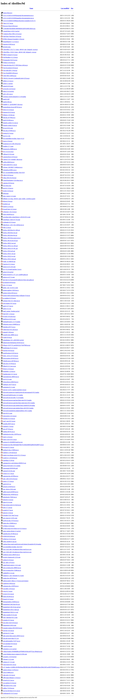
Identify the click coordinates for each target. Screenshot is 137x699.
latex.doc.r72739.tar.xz (9, 363)
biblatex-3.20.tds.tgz (9, 115)
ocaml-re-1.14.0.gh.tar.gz (10, 458)
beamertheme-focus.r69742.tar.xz (12, 107)
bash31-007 (6, 99)
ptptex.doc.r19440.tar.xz (10, 523)
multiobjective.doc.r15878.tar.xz (12, 434)
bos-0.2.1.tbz (6, 136)
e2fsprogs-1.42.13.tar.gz (10, 212)
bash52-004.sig (7, 102)
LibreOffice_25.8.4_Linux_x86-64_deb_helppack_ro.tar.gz (19, 52)
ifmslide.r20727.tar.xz (9, 327)
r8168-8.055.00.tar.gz (9, 536)
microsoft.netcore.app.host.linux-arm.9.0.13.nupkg (17, 400)
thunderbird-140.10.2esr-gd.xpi (12, 607)
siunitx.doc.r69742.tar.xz (10, 578)
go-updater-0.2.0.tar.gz (9, 298)
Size (72, 8)
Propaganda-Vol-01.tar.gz (10, 60)
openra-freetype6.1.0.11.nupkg (11, 465)
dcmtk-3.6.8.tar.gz (8, 191)
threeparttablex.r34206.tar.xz (11, 602)
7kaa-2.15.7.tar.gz (8, 23)
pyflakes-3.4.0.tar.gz (9, 526)
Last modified (65, 8)
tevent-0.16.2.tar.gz (8, 594)
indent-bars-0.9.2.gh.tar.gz (10, 329)
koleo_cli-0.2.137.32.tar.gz (10, 355)
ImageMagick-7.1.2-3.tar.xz (11, 41)
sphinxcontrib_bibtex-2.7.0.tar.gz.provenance (15, 581)
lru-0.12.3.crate (7, 379)
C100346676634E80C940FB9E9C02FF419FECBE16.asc (19, 28)
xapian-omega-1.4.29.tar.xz (10, 670)
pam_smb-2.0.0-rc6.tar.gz (10, 478)
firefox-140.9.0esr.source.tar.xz (11, 238)
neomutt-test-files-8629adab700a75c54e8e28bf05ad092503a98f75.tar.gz (23, 444)
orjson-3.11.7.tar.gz (8, 473)
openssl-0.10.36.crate (9, 471)
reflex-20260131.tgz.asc (10, 541)
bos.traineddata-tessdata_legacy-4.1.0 (13, 138)
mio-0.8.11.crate (7, 413)
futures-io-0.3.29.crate (9, 266)
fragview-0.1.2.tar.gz (9, 264)
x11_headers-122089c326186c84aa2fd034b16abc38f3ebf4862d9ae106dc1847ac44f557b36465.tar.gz (31, 667)
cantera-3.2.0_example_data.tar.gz (12, 159)
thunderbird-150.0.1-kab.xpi (11, 609)
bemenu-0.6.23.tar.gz (9, 112)
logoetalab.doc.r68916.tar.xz (11, 376)
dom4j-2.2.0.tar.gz (8, 206)
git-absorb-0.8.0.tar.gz (9, 282)
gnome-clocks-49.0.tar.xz (10, 293)
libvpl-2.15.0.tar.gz (8, 369)
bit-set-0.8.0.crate (8, 128)
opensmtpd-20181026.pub (10, 468)
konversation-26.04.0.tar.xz (10, 358)
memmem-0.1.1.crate (9, 387)
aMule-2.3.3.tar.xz (8, 81)
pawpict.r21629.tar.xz (9, 486)
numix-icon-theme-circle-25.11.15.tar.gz (14, 455)
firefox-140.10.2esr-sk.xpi (10, 240)
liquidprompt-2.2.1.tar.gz (10, 374)
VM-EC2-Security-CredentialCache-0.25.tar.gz (16, 78)
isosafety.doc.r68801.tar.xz (10, 335)
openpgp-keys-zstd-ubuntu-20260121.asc (14, 463)
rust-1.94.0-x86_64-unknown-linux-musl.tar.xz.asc (17, 552)
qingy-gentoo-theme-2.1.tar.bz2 (12, 531)
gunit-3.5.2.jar (7, 308)
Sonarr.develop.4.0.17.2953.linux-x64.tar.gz (15, 65)
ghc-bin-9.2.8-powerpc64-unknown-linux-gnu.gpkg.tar (18, 280)
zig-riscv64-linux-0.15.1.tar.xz (11, 690)
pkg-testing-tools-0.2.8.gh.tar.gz (12, 505)
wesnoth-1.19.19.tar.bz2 (10, 656)
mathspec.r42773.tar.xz (9, 384)
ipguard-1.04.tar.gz (8, 332)
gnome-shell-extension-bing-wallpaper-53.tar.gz (16, 295)
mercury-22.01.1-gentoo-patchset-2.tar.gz (14, 390)
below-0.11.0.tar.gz (8, 109)
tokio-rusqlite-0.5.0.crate (10, 615)
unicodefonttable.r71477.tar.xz (11, 641)
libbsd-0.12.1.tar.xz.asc (9, 366)
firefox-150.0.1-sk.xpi (9, 253)
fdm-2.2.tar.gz (7, 227)
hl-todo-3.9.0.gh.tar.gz (9, 316)
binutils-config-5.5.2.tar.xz (10, 123)
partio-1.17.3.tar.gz (8, 481)
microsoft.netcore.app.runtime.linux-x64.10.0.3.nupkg (18, 408)
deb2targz (6, 193)
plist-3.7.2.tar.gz (7, 507)
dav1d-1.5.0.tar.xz (8, 188)
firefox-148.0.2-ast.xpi (9, 243)
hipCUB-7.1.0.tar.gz (8, 314)
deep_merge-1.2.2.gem (9, 196)
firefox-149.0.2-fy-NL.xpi (10, 248)
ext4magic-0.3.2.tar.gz (9, 222)
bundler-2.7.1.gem (8, 146)
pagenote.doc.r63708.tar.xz (10, 476)
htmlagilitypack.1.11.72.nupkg (11, 321)
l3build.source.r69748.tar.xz (11, 361)
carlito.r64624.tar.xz (8, 162)
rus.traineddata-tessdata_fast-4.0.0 (12, 547)
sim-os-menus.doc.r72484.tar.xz (12, 570)
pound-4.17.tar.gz (8, 510)
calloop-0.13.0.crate (8, 154)
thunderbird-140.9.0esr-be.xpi (11, 604)
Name (31, 8)
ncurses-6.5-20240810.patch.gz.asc (13, 442)
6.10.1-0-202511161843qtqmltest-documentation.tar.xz (18, 18)
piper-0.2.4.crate (7, 502)
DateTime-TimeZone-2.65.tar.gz (12, 36)
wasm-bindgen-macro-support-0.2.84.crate (15, 654)
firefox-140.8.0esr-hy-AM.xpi (11, 230)
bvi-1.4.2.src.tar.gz (8, 151)
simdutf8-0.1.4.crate (8, 573)
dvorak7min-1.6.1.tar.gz (10, 209)
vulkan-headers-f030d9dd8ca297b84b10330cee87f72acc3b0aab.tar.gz (22, 651)
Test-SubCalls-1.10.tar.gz (10, 70)
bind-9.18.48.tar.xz (8, 120)
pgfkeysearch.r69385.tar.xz (10, 492)
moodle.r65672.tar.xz (9, 424)
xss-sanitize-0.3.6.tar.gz (9, 683)
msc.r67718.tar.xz (8, 429)
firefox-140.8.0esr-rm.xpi (10, 232)
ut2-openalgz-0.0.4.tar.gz (10, 643)
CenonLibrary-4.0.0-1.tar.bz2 (11, 31)
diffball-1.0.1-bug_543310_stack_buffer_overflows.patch (19, 198)
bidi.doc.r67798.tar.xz (9, 117)
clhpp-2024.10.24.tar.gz (9, 178)
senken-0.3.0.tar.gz (8, 560)
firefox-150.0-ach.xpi (9, 251)
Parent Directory (7, 13)
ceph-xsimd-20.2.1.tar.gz (10, 164)
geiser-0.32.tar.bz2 (8, 272)
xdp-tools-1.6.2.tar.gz (9, 675)
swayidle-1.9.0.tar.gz (9, 588)
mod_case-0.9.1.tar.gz (9, 421)
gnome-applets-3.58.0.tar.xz (11, 290)
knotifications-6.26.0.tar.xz (10, 353)
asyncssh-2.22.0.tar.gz (9, 89)
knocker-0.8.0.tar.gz (8, 350)
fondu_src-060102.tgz (9, 261)
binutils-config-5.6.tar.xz (10, 125)
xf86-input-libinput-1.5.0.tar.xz (11, 677)
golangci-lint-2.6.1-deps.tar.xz (11, 301)
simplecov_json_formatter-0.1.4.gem (13, 575)
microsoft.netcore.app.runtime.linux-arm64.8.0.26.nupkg (19, 405)
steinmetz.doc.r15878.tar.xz (11, 586)
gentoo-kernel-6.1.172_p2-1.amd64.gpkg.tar (15, 274)
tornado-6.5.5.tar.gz (8, 620)
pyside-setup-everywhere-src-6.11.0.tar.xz (15, 528)
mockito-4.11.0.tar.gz (9, 418)
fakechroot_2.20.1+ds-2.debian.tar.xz (13, 225)
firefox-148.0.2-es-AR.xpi (10, 246)
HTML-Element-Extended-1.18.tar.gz (13, 39)
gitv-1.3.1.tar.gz (7, 285)
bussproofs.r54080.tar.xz (10, 149)
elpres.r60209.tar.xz (8, 214)
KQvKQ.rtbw (7, 47)
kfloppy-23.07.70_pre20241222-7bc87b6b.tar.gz (16, 345)
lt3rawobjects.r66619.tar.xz (10, 382)
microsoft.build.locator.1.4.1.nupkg (13, 395)
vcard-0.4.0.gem (7, 646)
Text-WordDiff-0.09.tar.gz (10, 73)
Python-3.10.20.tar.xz (9, 62)
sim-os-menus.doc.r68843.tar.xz (12, 567)
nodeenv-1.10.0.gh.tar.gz (10, 452)
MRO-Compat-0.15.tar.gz (10, 54)
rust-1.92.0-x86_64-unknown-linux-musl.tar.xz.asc (17, 549)
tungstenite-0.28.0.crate (9, 625)
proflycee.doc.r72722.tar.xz (10, 520)
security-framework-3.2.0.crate (11, 557)
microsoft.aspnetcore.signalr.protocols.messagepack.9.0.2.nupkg (21, 392)
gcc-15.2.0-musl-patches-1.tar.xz (12, 269)
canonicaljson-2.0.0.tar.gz (10, 157)
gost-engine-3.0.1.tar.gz (9, 303)
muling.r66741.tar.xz (9, 431)
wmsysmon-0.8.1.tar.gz (9, 664)
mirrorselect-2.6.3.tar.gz (10, 416)
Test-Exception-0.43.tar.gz (10, 68)
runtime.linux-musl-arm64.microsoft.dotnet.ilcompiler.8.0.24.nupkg (22, 544)
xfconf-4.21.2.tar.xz (8, 680)
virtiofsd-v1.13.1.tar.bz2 (10, 649)
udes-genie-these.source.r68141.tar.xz (13, 636)
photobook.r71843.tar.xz (10, 497)
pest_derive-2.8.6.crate (9, 489)
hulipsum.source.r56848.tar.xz (11, 324)
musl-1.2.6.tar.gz (7, 437)
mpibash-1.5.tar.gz (8, 426)
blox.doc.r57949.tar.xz (9, 130)
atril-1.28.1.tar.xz (8, 94)
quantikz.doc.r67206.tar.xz (10, 533)
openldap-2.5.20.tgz (8, 460)
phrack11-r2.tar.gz (8, 499)
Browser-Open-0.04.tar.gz (10, 26)
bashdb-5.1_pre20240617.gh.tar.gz (12, 104)
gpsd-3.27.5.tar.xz (8, 306)
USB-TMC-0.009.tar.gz (9, 75)
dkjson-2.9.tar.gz (7, 201)
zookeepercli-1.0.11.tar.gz (10, 693)
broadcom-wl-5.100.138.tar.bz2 (12, 143)
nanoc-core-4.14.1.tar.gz (10, 439)
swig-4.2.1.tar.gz (7, 591)
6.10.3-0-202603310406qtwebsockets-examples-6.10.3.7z (19, 20)
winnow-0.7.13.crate (9, 662)
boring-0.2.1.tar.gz (8, 133)
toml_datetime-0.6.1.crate (10, 617)
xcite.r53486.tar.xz (8, 672)
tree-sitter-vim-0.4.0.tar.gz (10, 622)
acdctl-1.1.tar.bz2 (8, 83)
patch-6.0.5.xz (7, 484)
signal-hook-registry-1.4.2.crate (12, 565)
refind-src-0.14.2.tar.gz (9, 539)
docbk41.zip (6, 204)
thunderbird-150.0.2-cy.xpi (10, 612)
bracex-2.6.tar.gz (7, 141)
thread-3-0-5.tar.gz (8, 599)
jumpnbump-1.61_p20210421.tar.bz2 (13, 340)
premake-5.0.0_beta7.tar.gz (10, 515)
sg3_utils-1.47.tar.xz (8, 562)
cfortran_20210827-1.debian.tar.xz (12, 167)
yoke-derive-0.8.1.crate (9, 685)
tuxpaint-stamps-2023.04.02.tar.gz (12, 628)
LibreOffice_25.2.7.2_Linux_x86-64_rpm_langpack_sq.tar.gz (20, 49)
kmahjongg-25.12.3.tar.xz (10, 348)
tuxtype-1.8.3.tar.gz (8, 630)
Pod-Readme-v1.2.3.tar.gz (10, 57)
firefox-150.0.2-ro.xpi (9, 256)
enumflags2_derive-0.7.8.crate (11, 219)
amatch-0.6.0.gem (8, 86)
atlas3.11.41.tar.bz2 (8, 91)
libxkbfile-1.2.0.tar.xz (9, 371)
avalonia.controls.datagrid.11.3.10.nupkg (14, 96)
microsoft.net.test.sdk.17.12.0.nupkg (13, 397)
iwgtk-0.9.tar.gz (7, 337)
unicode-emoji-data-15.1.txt (11, 638)
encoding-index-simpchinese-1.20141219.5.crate (16, 217)
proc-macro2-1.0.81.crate (10, 518)
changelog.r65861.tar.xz (10, 170)
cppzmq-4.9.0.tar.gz (8, 183)
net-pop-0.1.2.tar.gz (8, 447)
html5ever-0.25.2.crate (9, 319)
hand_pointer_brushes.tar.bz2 (11, 311)
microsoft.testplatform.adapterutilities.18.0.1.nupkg (17, 410)
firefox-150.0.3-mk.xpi (9, 259)
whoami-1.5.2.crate (8, 659)
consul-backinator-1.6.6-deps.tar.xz (13, 180)
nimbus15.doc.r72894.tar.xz (11, 450)
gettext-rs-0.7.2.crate (9, 277)
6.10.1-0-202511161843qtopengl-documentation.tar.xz (18, 15)
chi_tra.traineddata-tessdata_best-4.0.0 (14, 172)
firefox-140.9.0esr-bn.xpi (10, 235)
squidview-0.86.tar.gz (9, 583)
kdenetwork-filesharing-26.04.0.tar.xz (13, 342)
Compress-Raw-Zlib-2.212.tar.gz (12, 34)
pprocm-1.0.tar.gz (8, 513)
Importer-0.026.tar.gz (9, 44)
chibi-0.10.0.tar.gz (8, 175)
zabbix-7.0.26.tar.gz (8, 688)
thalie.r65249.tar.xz (8, 596)
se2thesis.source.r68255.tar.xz (11, 554)
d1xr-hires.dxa (7, 185)
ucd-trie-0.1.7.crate (8, 633)
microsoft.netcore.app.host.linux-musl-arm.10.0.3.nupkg (19, 403)
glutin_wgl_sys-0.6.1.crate (10, 287)
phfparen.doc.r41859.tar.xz (10, 494)
